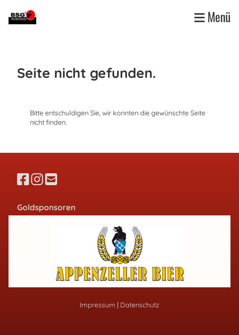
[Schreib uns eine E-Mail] (51, 179)
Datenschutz (139, 305)
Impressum (97, 305)
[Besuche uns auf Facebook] (23, 179)
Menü (212, 17)
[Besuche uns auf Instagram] (37, 179)
